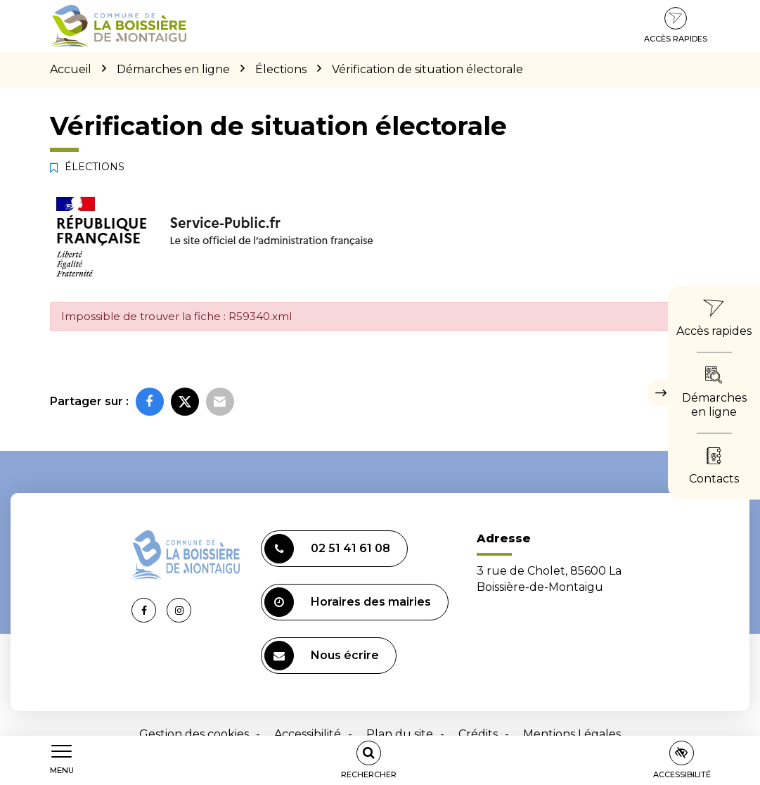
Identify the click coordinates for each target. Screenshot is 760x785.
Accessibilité (307, 734)
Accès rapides (675, 25)
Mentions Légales (572, 734)
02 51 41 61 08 (327, 548)
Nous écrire (321, 655)
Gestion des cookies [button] (194, 734)
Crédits (478, 734)
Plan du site (399, 734)
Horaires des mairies (347, 602)
